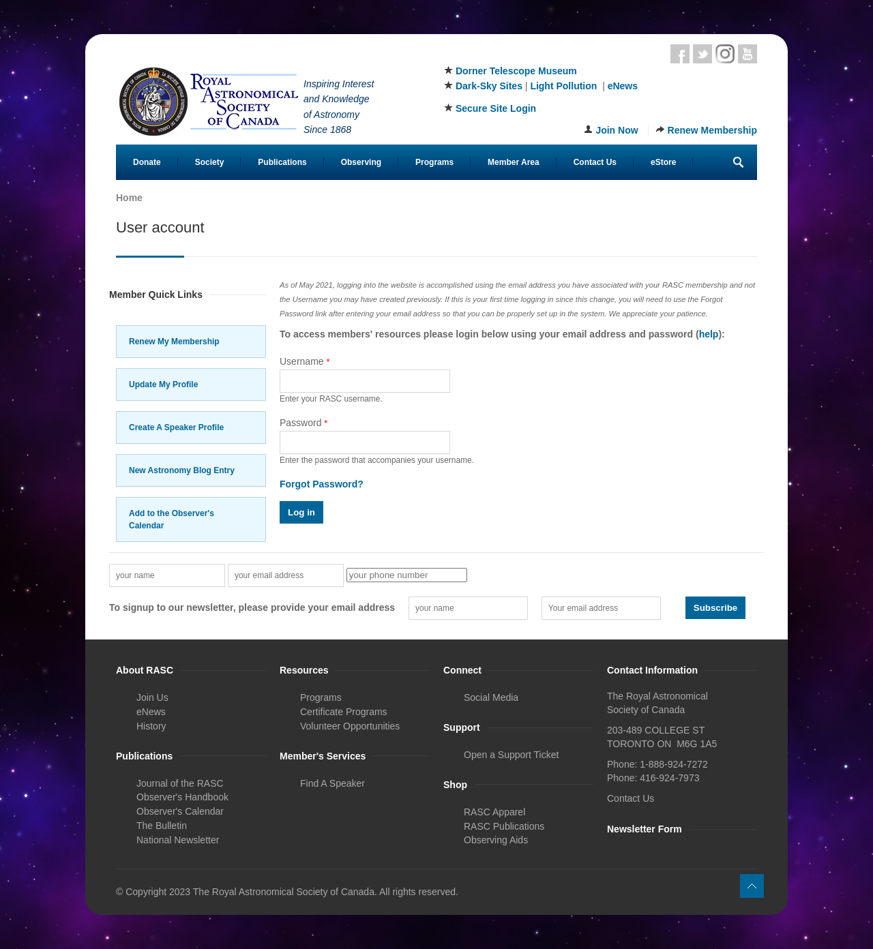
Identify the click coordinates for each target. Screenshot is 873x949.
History (151, 726)
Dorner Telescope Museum (516, 70)
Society (209, 162)
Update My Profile (163, 384)
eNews (623, 85)
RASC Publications (504, 826)
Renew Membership (712, 130)
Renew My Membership (174, 341)
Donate (147, 162)
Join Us (152, 697)
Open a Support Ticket (511, 754)
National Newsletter (177, 839)
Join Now (616, 130)
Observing (361, 162)
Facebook (680, 53)
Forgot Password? (322, 484)
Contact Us (595, 162)
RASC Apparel (494, 812)
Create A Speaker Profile (176, 427)
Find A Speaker (332, 783)
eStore (663, 162)
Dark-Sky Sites (489, 85)
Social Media (491, 697)
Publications (282, 162)
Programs (434, 162)
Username (305, 361)
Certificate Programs (343, 711)
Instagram (725, 53)
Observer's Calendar (180, 811)
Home (129, 197)
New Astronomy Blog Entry (182, 470)
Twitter (702, 53)
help (709, 334)
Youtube (747, 53)
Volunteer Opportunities (350, 726)
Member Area (513, 162)
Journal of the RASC (180, 783)
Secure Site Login (496, 108)
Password (303, 422)
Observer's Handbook (182, 797)
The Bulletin (161, 825)
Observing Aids (496, 839)
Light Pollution (563, 85)
